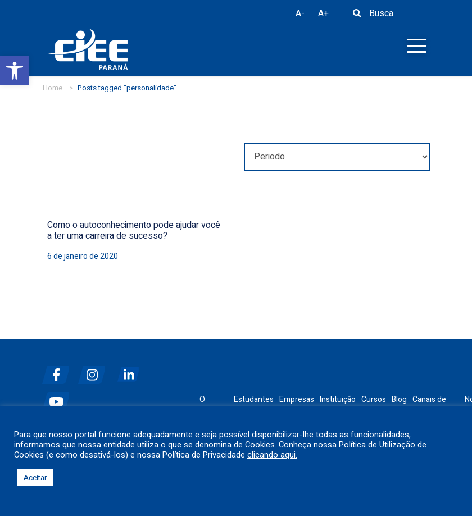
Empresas (296, 399)
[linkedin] (131, 370)
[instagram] (95, 370)
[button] (14, 70)
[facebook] (59, 370)
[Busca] (356, 16)
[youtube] (59, 397)
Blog (399, 399)
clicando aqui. (272, 455)
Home (52, 88)
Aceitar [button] (35, 477)
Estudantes (254, 399)
